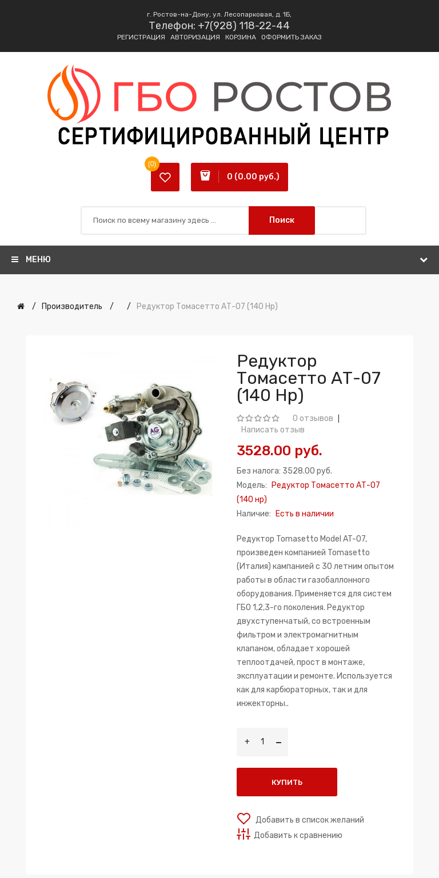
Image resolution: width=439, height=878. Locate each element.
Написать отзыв (273, 430)
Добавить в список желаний (309, 820)
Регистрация (141, 37)
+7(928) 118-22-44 (244, 25)
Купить (287, 782)
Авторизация (195, 37)
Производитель (72, 306)
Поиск (281, 220)
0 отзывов (313, 418)
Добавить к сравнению (298, 835)
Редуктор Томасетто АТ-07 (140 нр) (207, 306)
